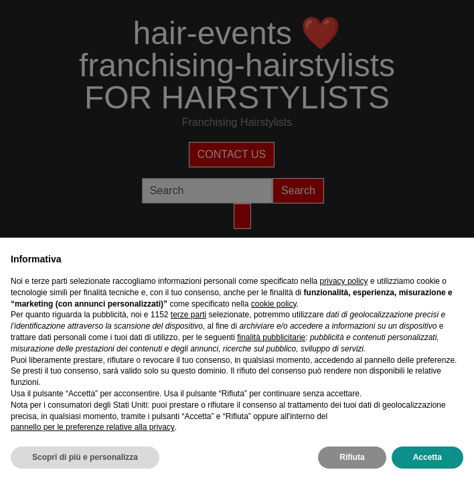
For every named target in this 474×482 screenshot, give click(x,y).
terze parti (188, 314)
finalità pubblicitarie (271, 337)
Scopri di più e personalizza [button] (85, 457)
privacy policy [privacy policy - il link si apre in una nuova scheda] (344, 281)
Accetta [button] (427, 457)
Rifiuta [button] (351, 457)
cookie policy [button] (274, 304)
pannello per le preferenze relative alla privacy (93, 427)
